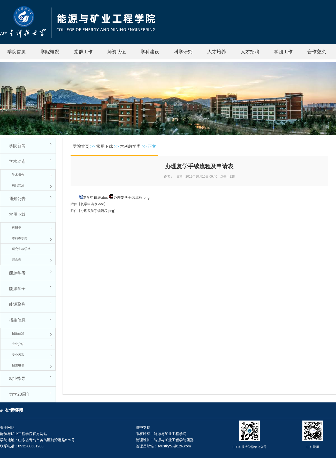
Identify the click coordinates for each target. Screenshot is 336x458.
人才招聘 (250, 51)
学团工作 (283, 51)
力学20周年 (19, 394)
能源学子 (17, 288)
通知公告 (17, 198)
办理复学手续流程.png (131, 197)
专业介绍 (18, 344)
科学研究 (183, 51)
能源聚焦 (17, 304)
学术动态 (17, 161)
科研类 (16, 228)
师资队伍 (116, 51)
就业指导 (17, 378)
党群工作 (83, 51)
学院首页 (16, 51)
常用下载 (17, 214)
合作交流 (316, 51)
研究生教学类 (21, 249)
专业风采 (18, 354)
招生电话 (18, 365)
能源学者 (17, 273)
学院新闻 (17, 145)
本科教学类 (19, 238)
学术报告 (18, 175)
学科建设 (150, 51)
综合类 (16, 259)
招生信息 (17, 320)
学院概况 (50, 51)
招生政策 (18, 333)
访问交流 (18, 185)
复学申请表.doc (95, 197)
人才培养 (216, 51)
